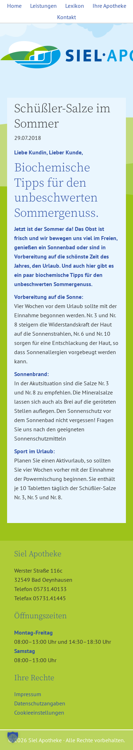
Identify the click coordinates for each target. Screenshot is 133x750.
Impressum (27, 694)
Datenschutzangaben (39, 703)
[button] (13, 737)
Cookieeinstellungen (39, 712)
